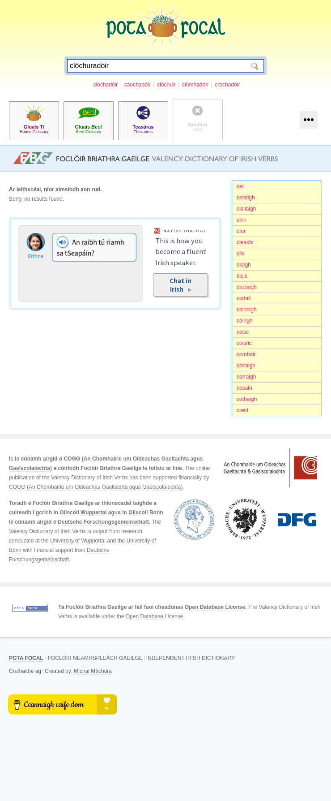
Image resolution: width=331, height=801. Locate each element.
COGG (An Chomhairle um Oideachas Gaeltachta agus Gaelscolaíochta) (95, 487)
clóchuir (166, 85)
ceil (241, 186)
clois (242, 276)
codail (243, 298)
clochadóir (105, 85)
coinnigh (247, 309)
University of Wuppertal (78, 541)
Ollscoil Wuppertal (82, 512)
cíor (241, 231)
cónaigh (246, 365)
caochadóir (137, 85)
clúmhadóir (195, 85)
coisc (243, 332)
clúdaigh (247, 287)
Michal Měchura (93, 671)
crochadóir (227, 85)
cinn (241, 220)
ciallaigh (246, 209)
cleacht (245, 242)
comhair (246, 354)
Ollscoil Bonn (145, 512)
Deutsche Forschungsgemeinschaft (103, 522)
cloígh (244, 265)
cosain (244, 388)
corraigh (246, 377)
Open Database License (215, 607)
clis (240, 253)
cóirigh (244, 321)
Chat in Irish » (180, 284)
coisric (244, 343)
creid (242, 410)
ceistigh (246, 197)
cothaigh (247, 399)
